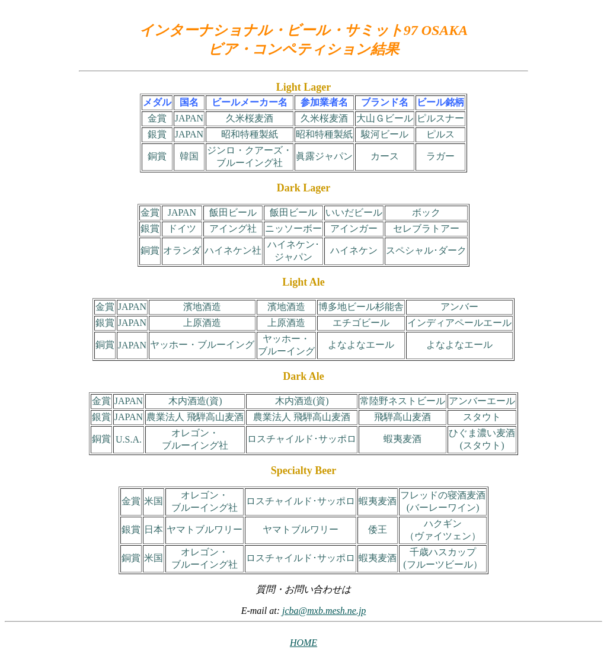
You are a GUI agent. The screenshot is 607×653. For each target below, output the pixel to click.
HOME (303, 643)
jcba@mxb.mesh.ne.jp (324, 611)
